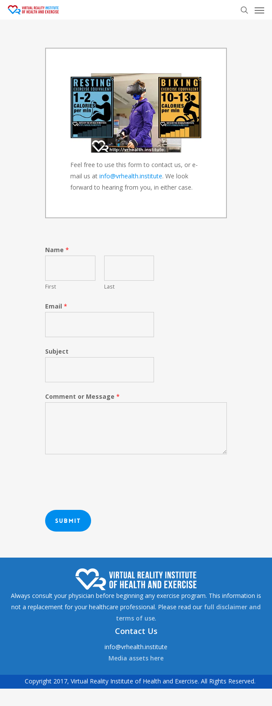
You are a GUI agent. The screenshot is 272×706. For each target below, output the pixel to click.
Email (56, 306)
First (50, 286)
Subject (57, 351)
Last (109, 286)
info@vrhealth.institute (130, 176)
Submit (68, 521)
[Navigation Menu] (259, 10)
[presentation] (111, 480)
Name (57, 250)
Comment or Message (82, 396)
